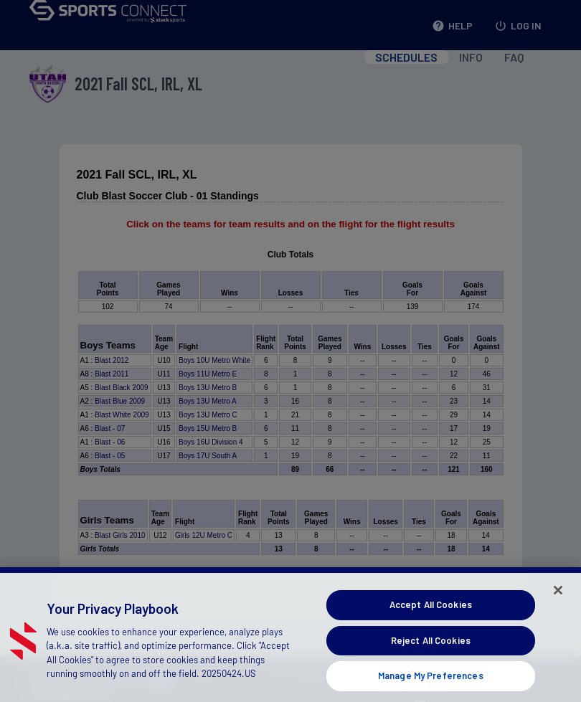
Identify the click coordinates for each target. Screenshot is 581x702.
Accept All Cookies (430, 618)
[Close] (558, 604)
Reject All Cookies (431, 654)
